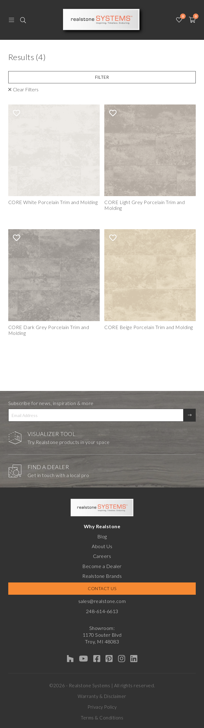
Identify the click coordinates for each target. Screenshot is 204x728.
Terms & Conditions (102, 717)
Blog (102, 536)
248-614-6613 (102, 611)
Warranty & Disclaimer (102, 696)
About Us (102, 546)
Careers (102, 556)
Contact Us (102, 588)
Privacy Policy (102, 707)
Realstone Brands (102, 576)
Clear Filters (26, 89)
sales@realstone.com (102, 601)
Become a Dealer (102, 566)
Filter (102, 77)
